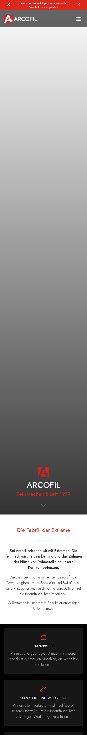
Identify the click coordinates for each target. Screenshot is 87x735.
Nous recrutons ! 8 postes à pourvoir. (43, 5)
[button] (78, 18)
